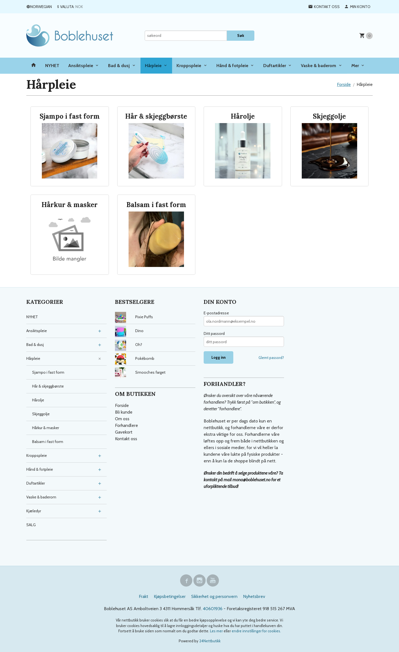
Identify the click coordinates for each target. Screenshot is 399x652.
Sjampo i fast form (48, 372)
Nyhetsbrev (254, 596)
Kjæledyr (33, 510)
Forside (344, 84)
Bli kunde (123, 412)
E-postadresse (216, 312)
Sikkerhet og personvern (214, 596)
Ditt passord (214, 333)
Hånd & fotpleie (232, 65)
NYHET (52, 65)
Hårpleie (153, 65)
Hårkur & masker (45, 427)
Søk (240, 35)
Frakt (143, 596)
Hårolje (38, 400)
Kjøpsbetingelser (170, 596)
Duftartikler (274, 65)
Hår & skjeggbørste (48, 386)
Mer (355, 65)
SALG (31, 524)
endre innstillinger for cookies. (256, 631)
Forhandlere (126, 425)
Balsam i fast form (47, 441)
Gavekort (123, 432)
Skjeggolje (41, 413)
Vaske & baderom (318, 65)
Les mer (217, 631)
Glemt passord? (271, 357)
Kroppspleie (189, 65)
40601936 (212, 608)
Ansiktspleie (80, 65)
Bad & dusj (119, 65)
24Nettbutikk (210, 641)
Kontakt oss (126, 438)
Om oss (122, 418)
